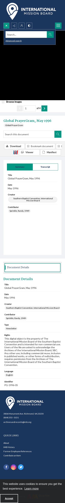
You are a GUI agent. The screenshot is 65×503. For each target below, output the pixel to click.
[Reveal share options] (14, 25)
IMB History (9, 447)
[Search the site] (26, 34)
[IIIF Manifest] (50, 152)
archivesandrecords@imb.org (17, 422)
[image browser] (13, 102)
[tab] (20, 167)
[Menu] (58, 25)
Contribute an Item (12, 455)
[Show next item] (44, 108)
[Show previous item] (20, 108)
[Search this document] (29, 134)
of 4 (39, 108)
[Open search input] (6, 25)
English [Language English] (9, 375)
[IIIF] (15, 152)
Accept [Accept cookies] (9, 498)
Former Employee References (17, 451)
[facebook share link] (6, 467)
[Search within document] (57, 134)
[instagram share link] (13, 467)
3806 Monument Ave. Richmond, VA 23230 (23, 413)
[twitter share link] (21, 467)
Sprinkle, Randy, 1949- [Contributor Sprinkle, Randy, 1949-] (20, 210)
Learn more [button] (31, 488)
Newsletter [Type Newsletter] (11, 328)
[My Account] (21, 25)
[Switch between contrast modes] (29, 25)
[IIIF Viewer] (29, 152)
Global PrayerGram (14, 125)
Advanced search (14, 40)
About (6, 443)
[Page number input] (30, 108)
